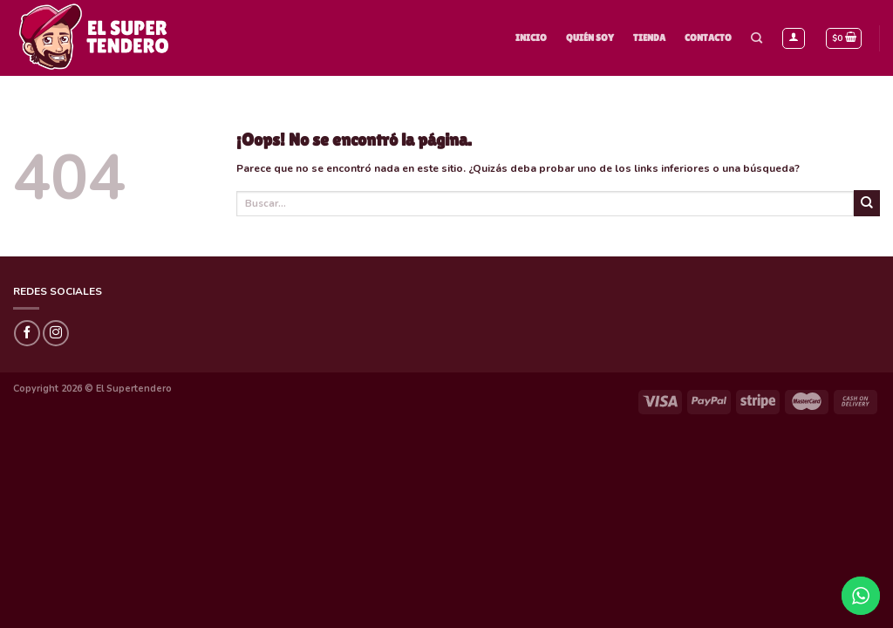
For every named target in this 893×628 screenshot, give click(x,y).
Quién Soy (590, 37)
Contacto (708, 37)
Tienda (649, 37)
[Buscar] (756, 38)
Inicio (531, 37)
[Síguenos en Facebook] (27, 333)
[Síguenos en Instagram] (56, 333)
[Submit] (867, 203)
